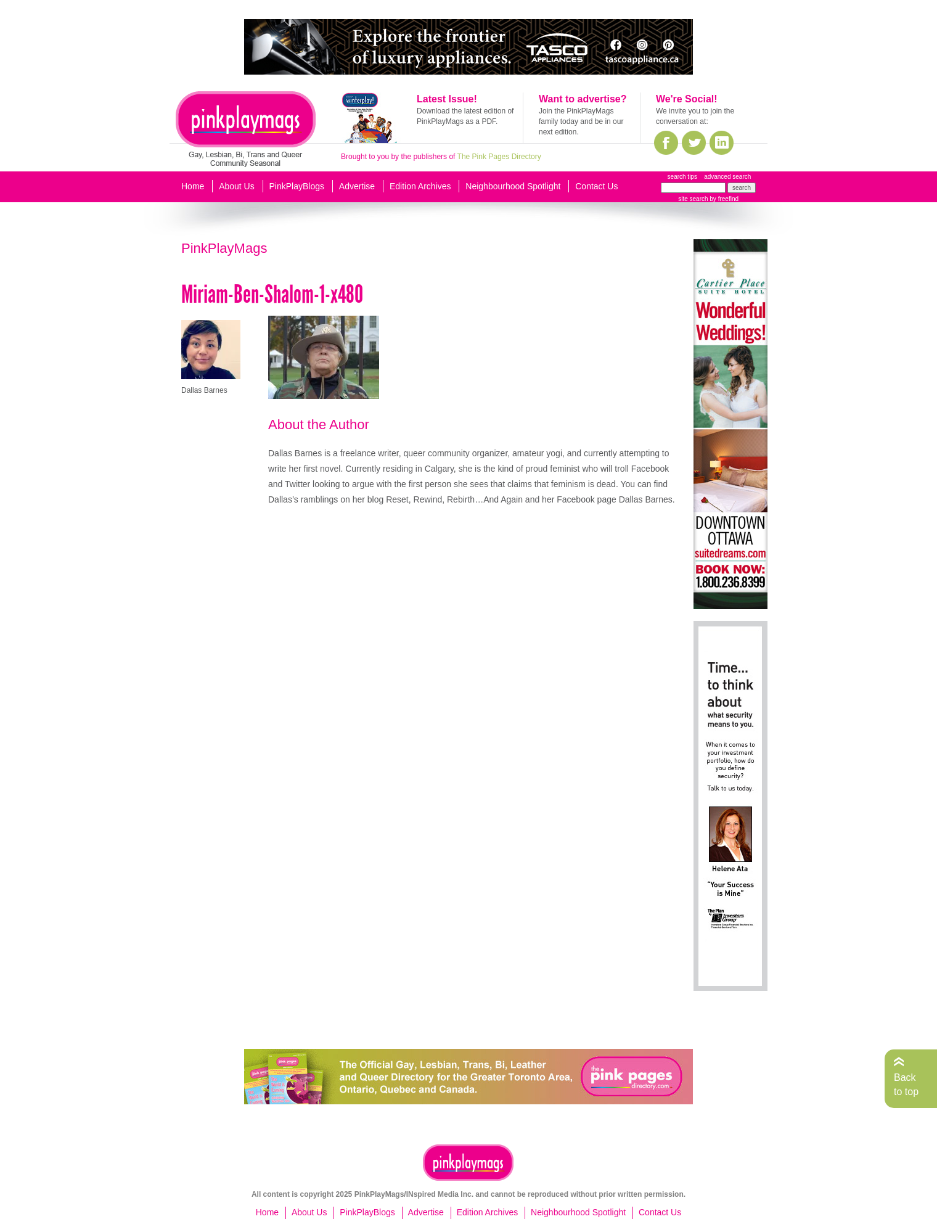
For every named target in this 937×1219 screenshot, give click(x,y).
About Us (237, 186)
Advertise (357, 186)
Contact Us (596, 186)
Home (192, 186)
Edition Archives (420, 186)
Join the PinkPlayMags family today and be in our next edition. (581, 121)
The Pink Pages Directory (499, 156)
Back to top (906, 1084)
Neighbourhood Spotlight (512, 186)
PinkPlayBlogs (297, 186)
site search (693, 198)
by (723, 198)
